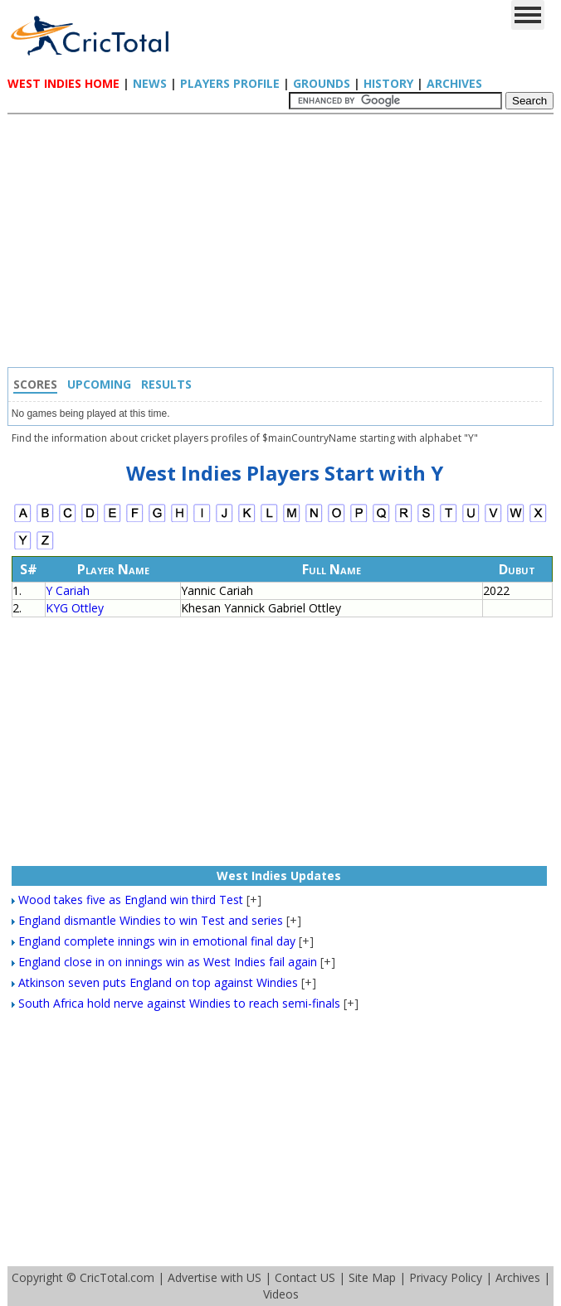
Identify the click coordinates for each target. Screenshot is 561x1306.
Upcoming (99, 384)
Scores (35, 384)
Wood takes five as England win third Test (130, 899)
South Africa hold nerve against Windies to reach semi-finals (179, 1003)
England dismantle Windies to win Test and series (150, 920)
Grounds (321, 83)
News (150, 83)
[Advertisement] (284, 243)
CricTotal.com (117, 1277)
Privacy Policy (445, 1277)
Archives (454, 83)
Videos (281, 1294)
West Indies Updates (279, 875)
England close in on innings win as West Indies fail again (167, 962)
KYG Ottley (75, 608)
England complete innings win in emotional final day (156, 941)
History (388, 83)
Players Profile (230, 83)
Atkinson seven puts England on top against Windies (158, 982)
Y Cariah (68, 590)
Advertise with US (214, 1277)
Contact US (305, 1277)
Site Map (372, 1277)
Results (166, 384)
